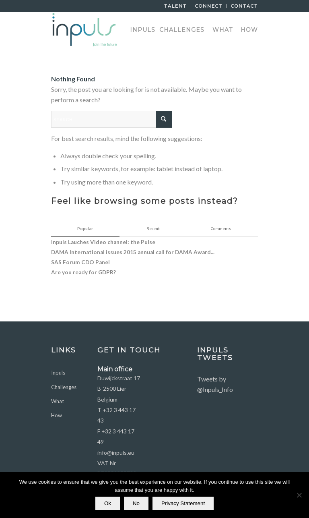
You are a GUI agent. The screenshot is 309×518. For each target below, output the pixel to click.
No (136, 503)
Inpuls (58, 372)
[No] (299, 495)
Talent (175, 6)
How (56, 415)
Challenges (63, 387)
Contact (244, 6)
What (57, 401)
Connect (208, 6)
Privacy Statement (183, 503)
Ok (107, 503)
